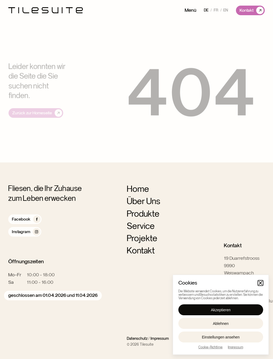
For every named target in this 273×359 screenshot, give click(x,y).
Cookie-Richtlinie (210, 347)
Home (138, 189)
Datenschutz (137, 339)
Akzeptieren (221, 310)
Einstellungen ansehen (221, 337)
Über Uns (143, 201)
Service (141, 225)
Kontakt (141, 250)
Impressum (235, 347)
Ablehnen (220, 323)
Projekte (142, 238)
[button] (260, 283)
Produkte (143, 213)
